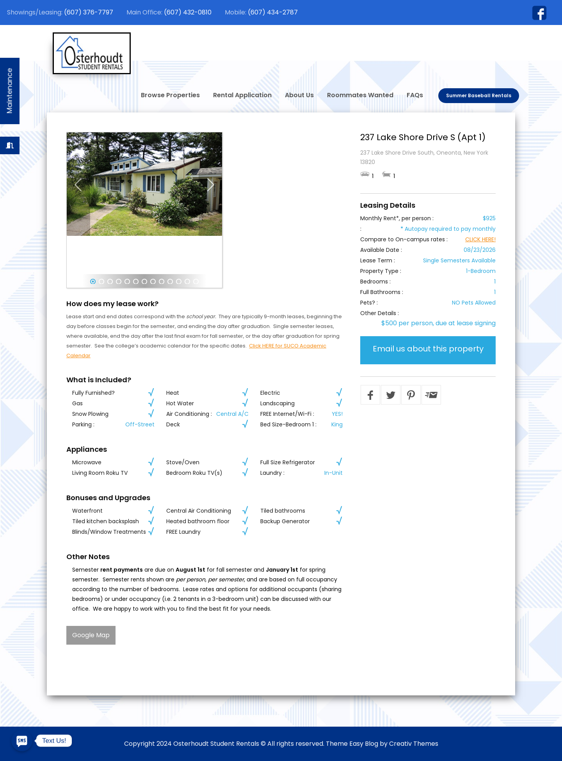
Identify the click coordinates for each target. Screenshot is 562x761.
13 (196, 281)
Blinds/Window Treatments (109, 532)
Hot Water (180, 403)
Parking (82, 424)
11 (179, 281)
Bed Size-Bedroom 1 (287, 424)
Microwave (86, 462)
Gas (77, 403)
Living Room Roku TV (100, 473)
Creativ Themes (413, 743)
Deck (173, 424)
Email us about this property (428, 348)
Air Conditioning (187, 414)
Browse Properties (170, 95)
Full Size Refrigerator (287, 462)
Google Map (91, 635)
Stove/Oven (182, 462)
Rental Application (242, 95)
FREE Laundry (183, 532)
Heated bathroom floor (197, 521)
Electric (270, 393)
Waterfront (87, 511)
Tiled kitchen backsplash (105, 521)
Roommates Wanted (360, 95)
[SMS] (21, 740)
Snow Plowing (90, 414)
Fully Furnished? (93, 393)
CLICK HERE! (480, 239)
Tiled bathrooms (282, 511)
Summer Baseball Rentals (478, 95)
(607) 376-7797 (88, 12)
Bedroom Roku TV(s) (194, 473)
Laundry (271, 473)
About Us (299, 95)
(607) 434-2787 (273, 12)
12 (187, 281)
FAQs (415, 95)
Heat (172, 393)
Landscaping (277, 403)
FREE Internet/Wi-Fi (285, 414)
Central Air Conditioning (198, 511)
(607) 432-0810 (188, 12)
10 (170, 281)
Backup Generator (285, 521)
